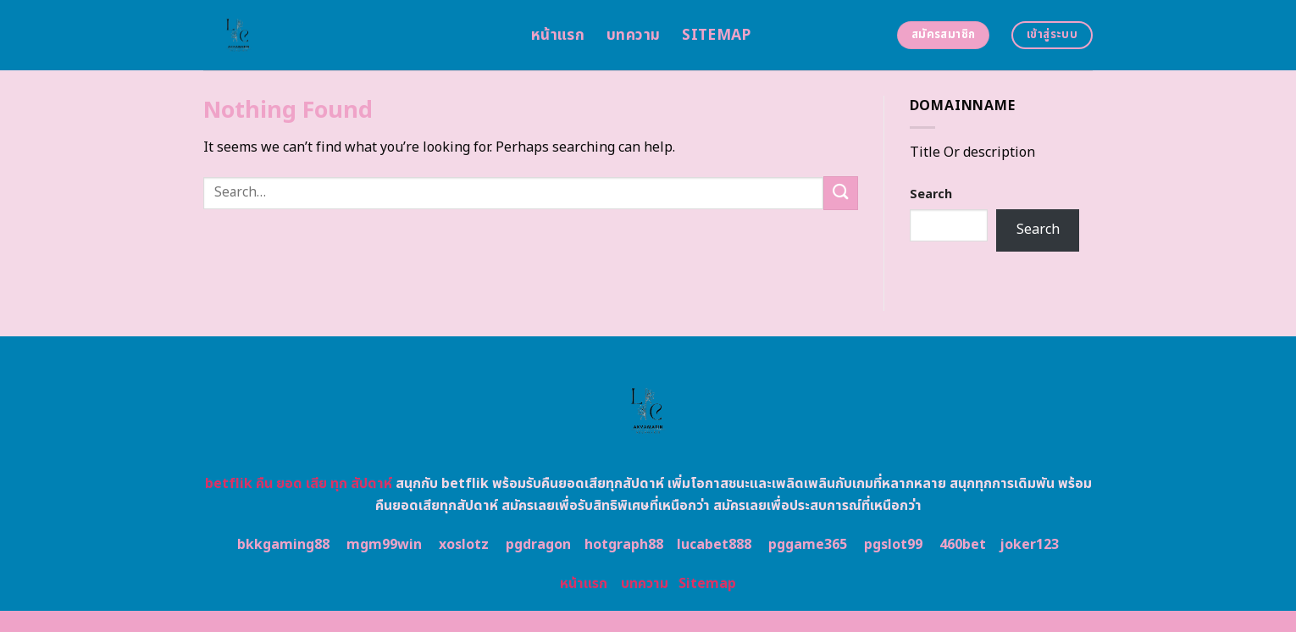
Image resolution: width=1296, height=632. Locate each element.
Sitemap (716, 35)
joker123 (1029, 545)
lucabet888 (714, 545)
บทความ (633, 35)
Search (931, 194)
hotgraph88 (623, 545)
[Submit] (840, 192)
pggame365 (807, 545)
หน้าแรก (557, 35)
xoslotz (464, 545)
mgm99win (384, 545)
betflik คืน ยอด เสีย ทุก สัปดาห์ (298, 484)
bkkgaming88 (283, 545)
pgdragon (538, 545)
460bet (962, 545)
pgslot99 (893, 545)
